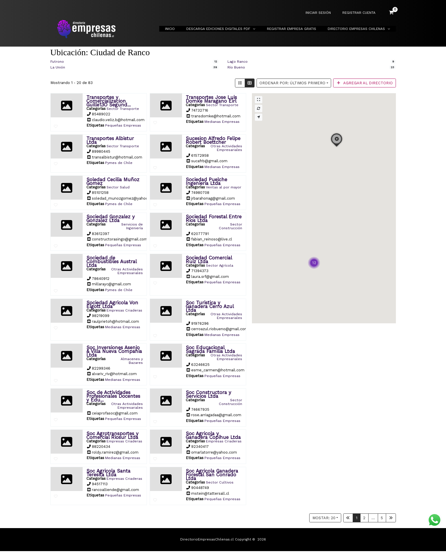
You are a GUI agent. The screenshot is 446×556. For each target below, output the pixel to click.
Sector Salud (118, 186)
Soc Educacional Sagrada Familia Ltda (210, 351)
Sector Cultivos (220, 487)
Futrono (57, 61)
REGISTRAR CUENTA (361, 13)
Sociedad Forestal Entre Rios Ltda (214, 221)
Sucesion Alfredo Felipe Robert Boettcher (213, 139)
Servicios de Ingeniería (132, 229)
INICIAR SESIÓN (325, 13)
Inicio (186, 29)
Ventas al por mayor (230, 188)
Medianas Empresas (222, 121)
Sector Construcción (230, 229)
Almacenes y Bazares (131, 363)
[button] (314, 262)
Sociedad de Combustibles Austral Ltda (111, 264)
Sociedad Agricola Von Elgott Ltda (112, 307)
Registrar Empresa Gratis (298, 29)
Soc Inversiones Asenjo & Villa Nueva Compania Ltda (114, 353)
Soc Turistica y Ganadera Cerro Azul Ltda (210, 308)
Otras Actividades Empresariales (226, 147)
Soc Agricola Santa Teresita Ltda (108, 477)
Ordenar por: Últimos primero (292, 83)
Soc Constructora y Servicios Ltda (208, 396)
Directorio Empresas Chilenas (358, 29)
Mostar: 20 (323, 522)
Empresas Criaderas (133, 314)
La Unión (58, 67)
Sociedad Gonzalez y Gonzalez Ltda (110, 221)
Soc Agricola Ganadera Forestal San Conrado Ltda (212, 479)
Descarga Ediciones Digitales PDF (230, 29)
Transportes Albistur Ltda (110, 139)
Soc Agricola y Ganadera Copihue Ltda (213, 437)
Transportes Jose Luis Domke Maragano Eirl (211, 99)
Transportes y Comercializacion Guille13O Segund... (108, 100)
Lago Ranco (237, 61)
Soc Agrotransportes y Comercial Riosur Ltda (112, 437)
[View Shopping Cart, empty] (391, 13)
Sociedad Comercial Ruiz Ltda (209, 262)
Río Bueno (236, 67)
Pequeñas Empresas (124, 125)
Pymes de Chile (119, 162)
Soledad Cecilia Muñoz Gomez (112, 180)
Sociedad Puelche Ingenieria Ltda (206, 180)
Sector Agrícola (219, 268)
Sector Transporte (123, 108)
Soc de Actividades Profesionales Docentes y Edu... (113, 397)
